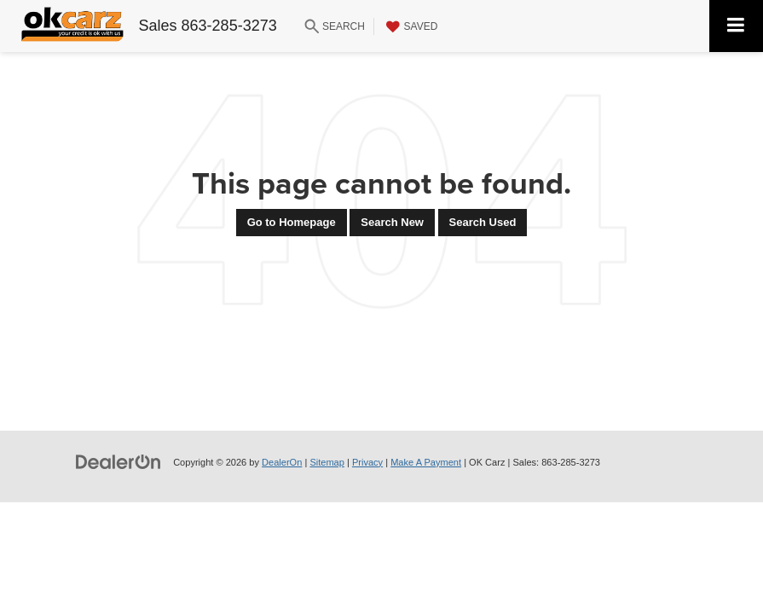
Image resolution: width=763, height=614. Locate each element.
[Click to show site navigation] (736, 26)
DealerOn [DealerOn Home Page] (282, 462)
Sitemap (326, 462)
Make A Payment (425, 462)
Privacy (367, 462)
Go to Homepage (291, 222)
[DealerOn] (118, 461)
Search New (392, 222)
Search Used (483, 222)
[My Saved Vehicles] (410, 26)
